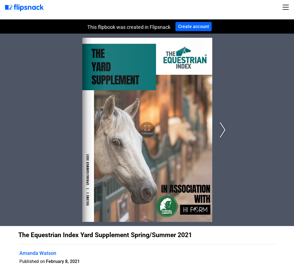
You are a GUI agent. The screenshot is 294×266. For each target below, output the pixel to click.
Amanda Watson (37, 253)
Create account (193, 26)
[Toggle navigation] (286, 7)
